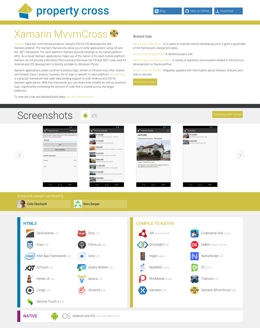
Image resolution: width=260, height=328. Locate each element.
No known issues (145, 82)
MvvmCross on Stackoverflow (151, 60)
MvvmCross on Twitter (147, 70)
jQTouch (38, 267)
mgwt (150, 256)
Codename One (209, 233)
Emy (87, 233)
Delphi (207, 244)
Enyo (35, 244)
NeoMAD (152, 267)
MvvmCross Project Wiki (148, 54)
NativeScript (205, 256)
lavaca (88, 279)
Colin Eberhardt (37, 204)
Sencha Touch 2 (43, 301)
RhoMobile (154, 279)
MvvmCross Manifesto (147, 44)
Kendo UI (38, 279)
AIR (152, 233)
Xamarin (19, 44)
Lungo (36, 290)
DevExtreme (40, 233)
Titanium (203, 279)
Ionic (87, 256)
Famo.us (90, 244)
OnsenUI (90, 290)
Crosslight (152, 244)
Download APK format (227, 114)
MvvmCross (117, 74)
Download (224, 11)
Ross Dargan (91, 204)
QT (199, 267)
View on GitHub (197, 11)
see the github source (79, 96)
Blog (160, 11)
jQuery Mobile (94, 267)
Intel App (47, 256)
